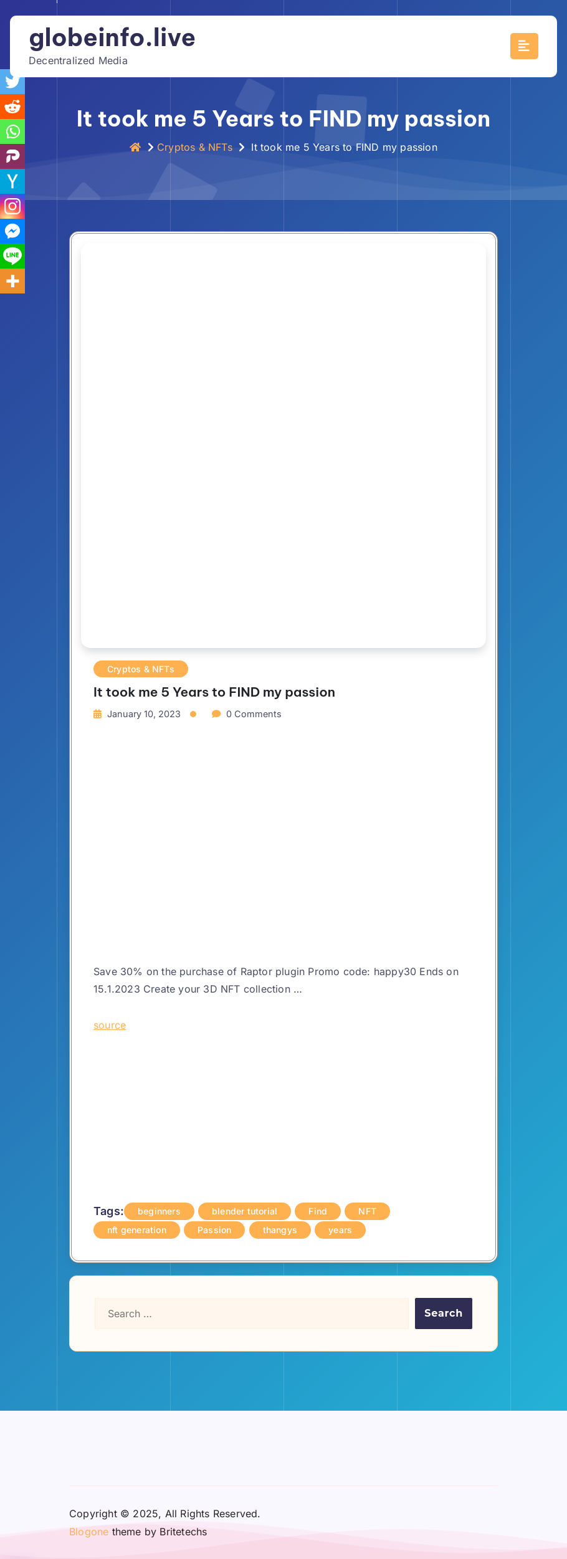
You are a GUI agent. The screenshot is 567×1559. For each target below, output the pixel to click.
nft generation (136, 1229)
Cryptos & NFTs (194, 147)
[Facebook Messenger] (12, 231)
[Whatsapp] (12, 131)
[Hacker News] (12, 181)
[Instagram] (12, 206)
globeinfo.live (112, 37)
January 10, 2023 (144, 713)
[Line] (12, 256)
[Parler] (12, 156)
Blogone (88, 1531)
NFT (367, 1211)
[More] (12, 281)
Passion (214, 1229)
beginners (159, 1211)
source (109, 1025)
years (340, 1229)
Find (317, 1211)
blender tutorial (244, 1211)
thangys (280, 1229)
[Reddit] (12, 106)
